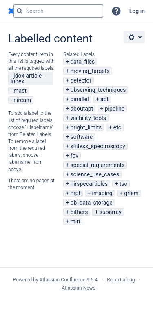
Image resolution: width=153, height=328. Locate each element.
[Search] (19, 11)
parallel (79, 99)
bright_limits (86, 127)
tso (124, 184)
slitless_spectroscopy (97, 146)
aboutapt (81, 108)
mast (20, 90)
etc (117, 127)
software (81, 137)
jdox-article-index (27, 78)
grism (131, 193)
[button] (116, 11)
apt (104, 99)
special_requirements (97, 165)
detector (80, 80)
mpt (75, 193)
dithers (79, 212)
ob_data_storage (91, 202)
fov (74, 155)
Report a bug (121, 280)
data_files (82, 61)
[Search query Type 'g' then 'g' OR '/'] (58, 11)
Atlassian (76, 306)
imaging (102, 193)
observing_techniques (98, 90)
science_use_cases (94, 174)
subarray (111, 212)
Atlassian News (78, 288)
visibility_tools (88, 118)
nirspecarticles (89, 184)
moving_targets (89, 71)
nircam (22, 100)
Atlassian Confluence (63, 280)
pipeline (115, 108)
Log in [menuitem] (137, 11)
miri (75, 221)
